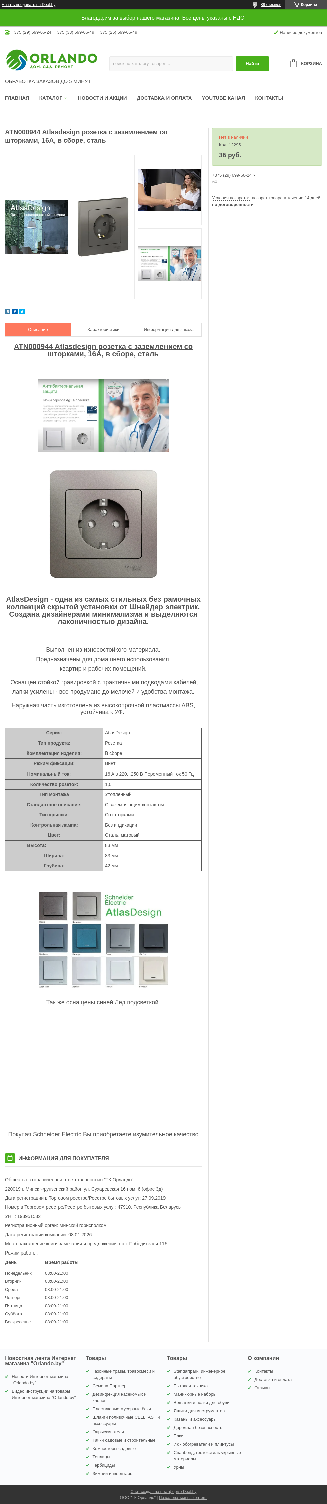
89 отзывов (271, 4)
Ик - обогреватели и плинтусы (204, 1444)
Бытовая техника (191, 1385)
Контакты (269, 97)
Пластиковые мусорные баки (122, 1408)
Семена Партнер (110, 1385)
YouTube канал (223, 97)
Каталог (50, 97)
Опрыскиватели (108, 1431)
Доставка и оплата (164, 97)
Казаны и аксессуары (195, 1419)
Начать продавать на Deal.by (28, 4)
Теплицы (101, 1456)
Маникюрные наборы (195, 1394)
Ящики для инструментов (199, 1410)
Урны (179, 1467)
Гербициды (104, 1465)
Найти (252, 63)
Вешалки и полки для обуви (202, 1402)
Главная (17, 97)
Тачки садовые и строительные (124, 1440)
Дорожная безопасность (198, 1427)
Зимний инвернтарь (112, 1473)
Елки (178, 1435)
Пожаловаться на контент (183, 1497)
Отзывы (262, 1387)
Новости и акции (102, 97)
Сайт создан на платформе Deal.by (164, 1491)
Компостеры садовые (114, 1448)
